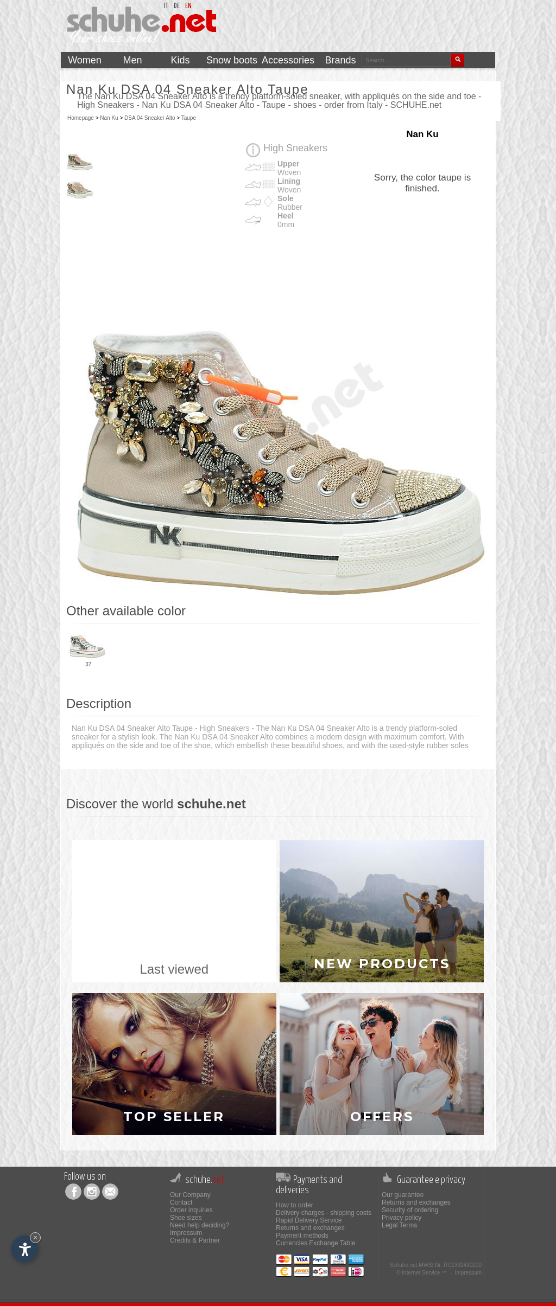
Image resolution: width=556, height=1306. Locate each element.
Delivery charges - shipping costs (323, 1213)
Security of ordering (410, 1210)
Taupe (188, 118)
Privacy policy (401, 1217)
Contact (181, 1202)
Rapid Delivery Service (309, 1220)
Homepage (80, 118)
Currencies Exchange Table (316, 1243)
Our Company (190, 1195)
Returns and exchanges (310, 1228)
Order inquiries (191, 1210)
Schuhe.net (404, 1265)
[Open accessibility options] (24, 1249)
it (166, 6)
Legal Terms (399, 1225)
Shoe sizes (186, 1217)
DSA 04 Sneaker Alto (149, 118)
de (177, 6)
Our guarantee (403, 1195)
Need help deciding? (199, 1225)
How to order (294, 1205)
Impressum (186, 1233)
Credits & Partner (195, 1240)
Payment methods (302, 1235)
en (188, 6)
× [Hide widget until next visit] (35, 1237)
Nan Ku (109, 118)
